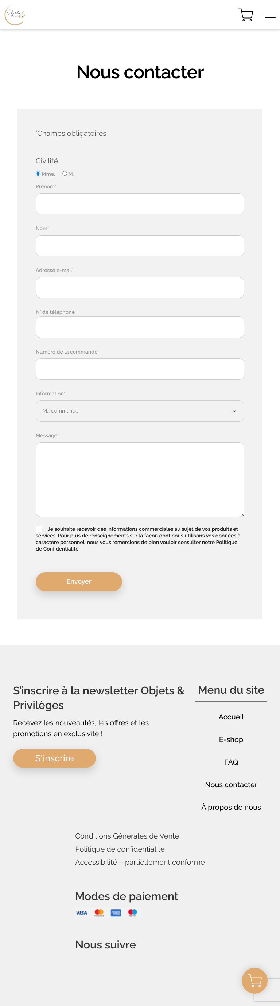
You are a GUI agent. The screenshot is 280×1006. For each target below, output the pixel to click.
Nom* (42, 229)
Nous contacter (231, 784)
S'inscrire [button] (54, 758)
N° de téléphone (55, 312)
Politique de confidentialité (120, 849)
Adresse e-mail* (55, 270)
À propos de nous (231, 807)
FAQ (231, 762)
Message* (47, 436)
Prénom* (46, 187)
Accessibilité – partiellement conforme (140, 862)
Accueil (231, 717)
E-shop (231, 739)
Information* (50, 394)
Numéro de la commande (66, 352)
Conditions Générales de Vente (127, 836)
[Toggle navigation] (270, 15)
